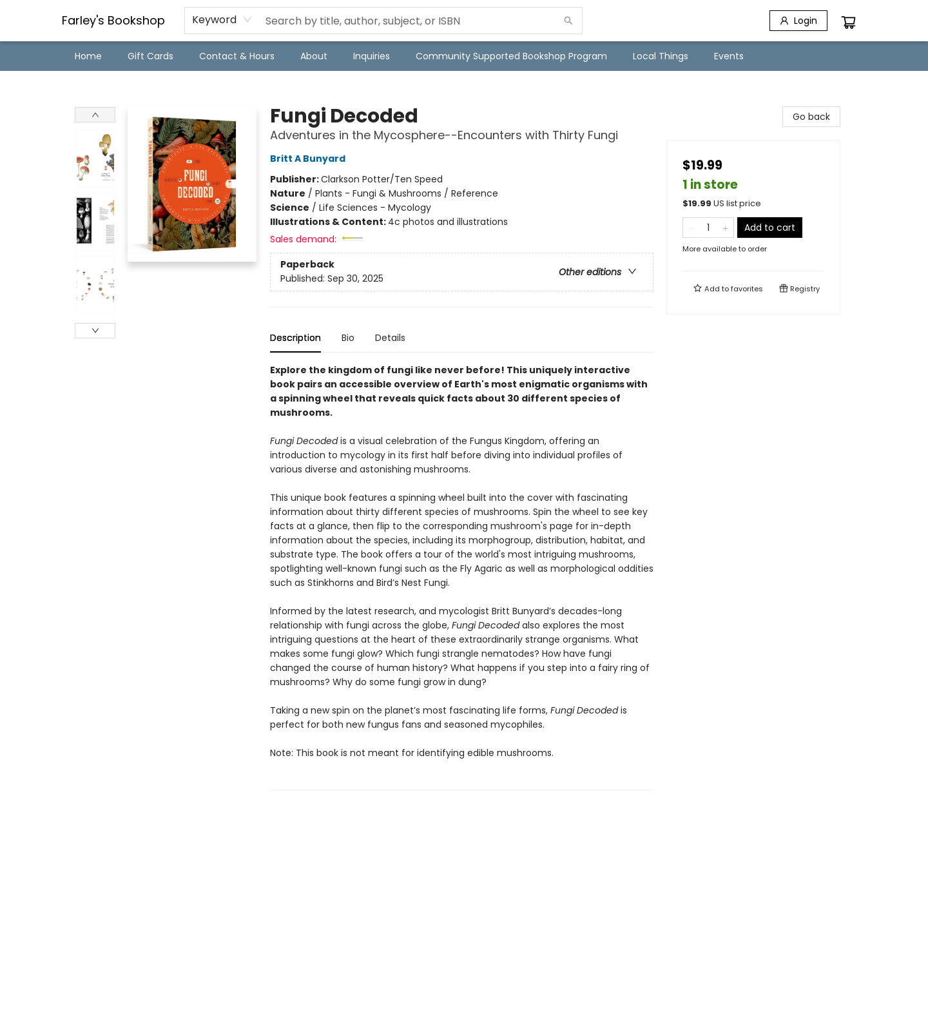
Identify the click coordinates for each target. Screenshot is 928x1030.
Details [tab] (390, 337)
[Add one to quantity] (725, 227)
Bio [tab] (348, 337)
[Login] (798, 20)
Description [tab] (295, 337)
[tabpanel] (461, 576)
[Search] (568, 21)
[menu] (464, 56)
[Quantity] (708, 227)
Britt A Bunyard (309, 158)
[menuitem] (88, 56)
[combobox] (222, 20)
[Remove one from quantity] (691, 227)
